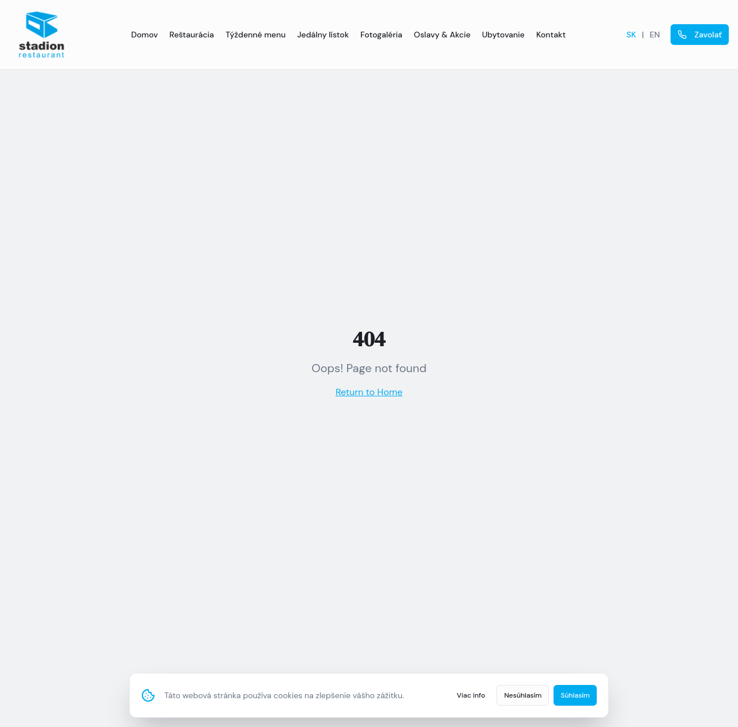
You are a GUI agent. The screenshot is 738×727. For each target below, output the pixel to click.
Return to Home (369, 392)
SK (632, 34)
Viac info (471, 695)
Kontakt (551, 34)
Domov (144, 34)
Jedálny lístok (323, 34)
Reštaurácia (192, 34)
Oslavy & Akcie (442, 34)
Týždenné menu (255, 34)
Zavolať (699, 34)
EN (655, 34)
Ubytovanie (503, 34)
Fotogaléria (381, 34)
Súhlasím (575, 695)
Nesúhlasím (522, 695)
